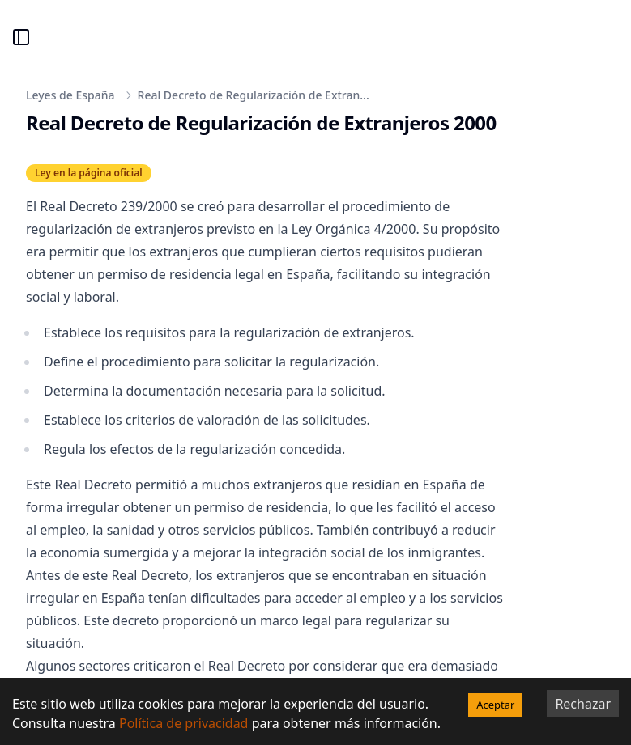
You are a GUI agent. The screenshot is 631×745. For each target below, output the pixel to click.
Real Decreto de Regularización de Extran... (253, 95)
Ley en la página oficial (89, 173)
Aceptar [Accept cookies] (495, 704)
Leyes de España (70, 95)
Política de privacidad (184, 723)
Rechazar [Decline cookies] (583, 704)
